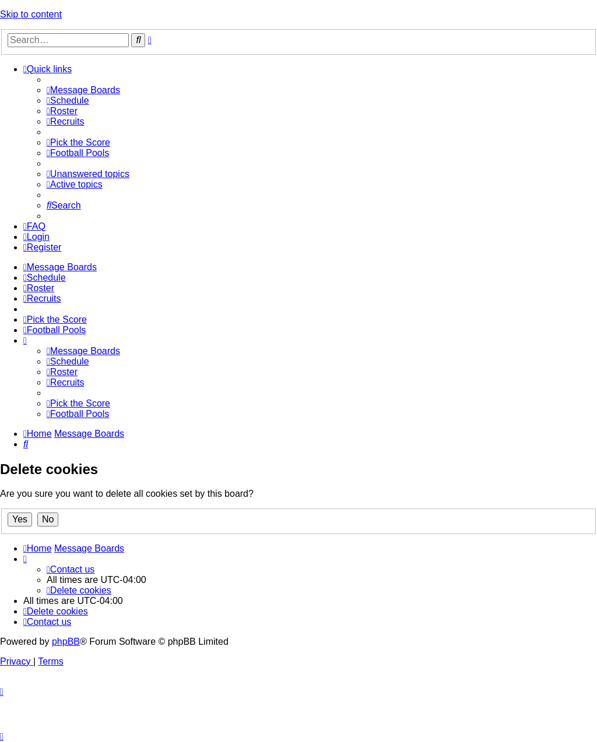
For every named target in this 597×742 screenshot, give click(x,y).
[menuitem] (83, 90)
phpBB (66, 641)
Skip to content (31, 14)
